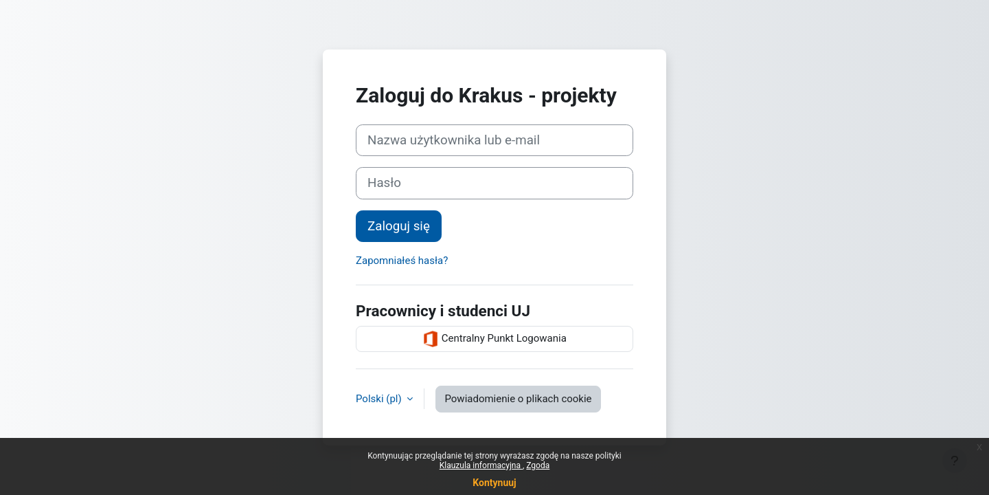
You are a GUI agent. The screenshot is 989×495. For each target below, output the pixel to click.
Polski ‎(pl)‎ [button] (380, 399)
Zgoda (537, 465)
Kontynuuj (494, 482)
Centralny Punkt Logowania (494, 339)
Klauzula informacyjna (481, 465)
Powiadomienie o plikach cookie (517, 399)
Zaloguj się (398, 226)
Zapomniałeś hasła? (402, 260)
